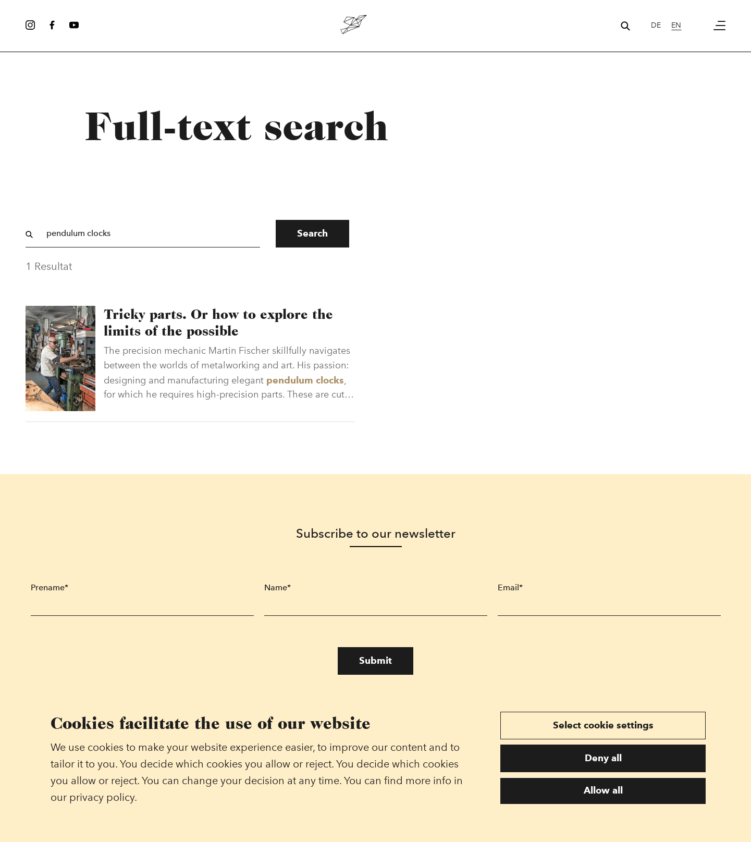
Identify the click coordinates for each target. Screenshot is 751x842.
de (656, 25)
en (676, 25)
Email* (510, 589)
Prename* (49, 589)
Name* (277, 589)
